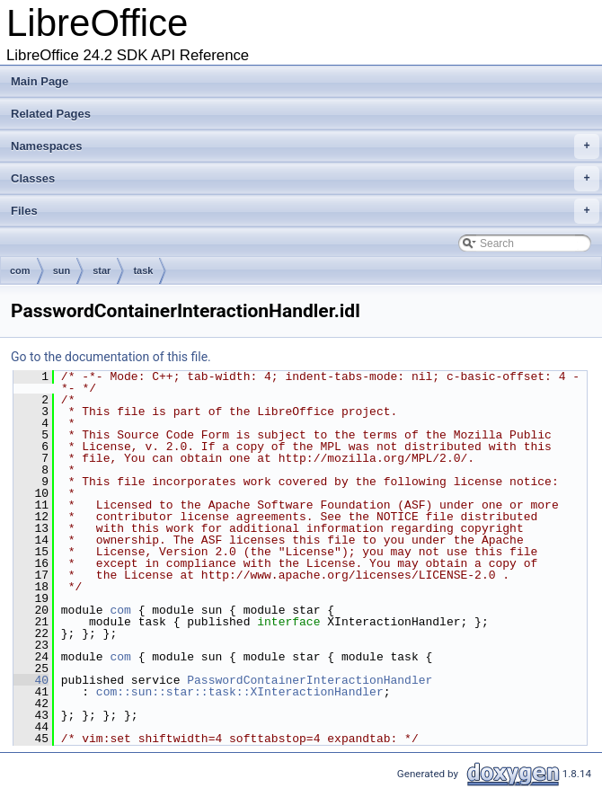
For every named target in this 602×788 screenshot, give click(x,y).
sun (62, 270)
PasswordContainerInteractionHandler (309, 680)
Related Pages (51, 113)
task (143, 270)
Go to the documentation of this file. (111, 357)
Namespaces (305, 146)
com (20, 270)
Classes (305, 178)
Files (305, 211)
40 (31, 680)
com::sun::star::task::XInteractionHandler (240, 692)
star (102, 270)
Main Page (39, 81)
